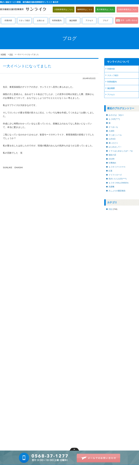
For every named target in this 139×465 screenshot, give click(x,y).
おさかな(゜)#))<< (116, 115)
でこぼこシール (115, 135)
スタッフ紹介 (24, 20)
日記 (11, 54)
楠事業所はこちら (84, 9)
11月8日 (112, 139)
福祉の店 (112, 155)
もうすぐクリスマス (117, 167)
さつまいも (113, 127)
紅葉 (110, 171)
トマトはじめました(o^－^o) (120, 151)
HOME (3, 54)
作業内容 (8, 20)
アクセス (89, 20)
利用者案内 (57, 20)
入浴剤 (111, 131)
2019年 (112, 159)
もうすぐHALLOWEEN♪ (119, 183)
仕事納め (112, 163)
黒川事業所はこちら (105, 9)
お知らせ (40, 20)
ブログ (105, 20)
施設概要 (73, 20)
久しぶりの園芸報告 (117, 191)
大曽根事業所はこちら (63, 9)
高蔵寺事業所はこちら (127, 9)
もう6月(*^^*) (114, 119)
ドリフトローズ (115, 175)
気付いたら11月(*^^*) (117, 179)
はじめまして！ (115, 147)
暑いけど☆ (113, 143)
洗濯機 (111, 187)
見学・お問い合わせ (128, 20)
